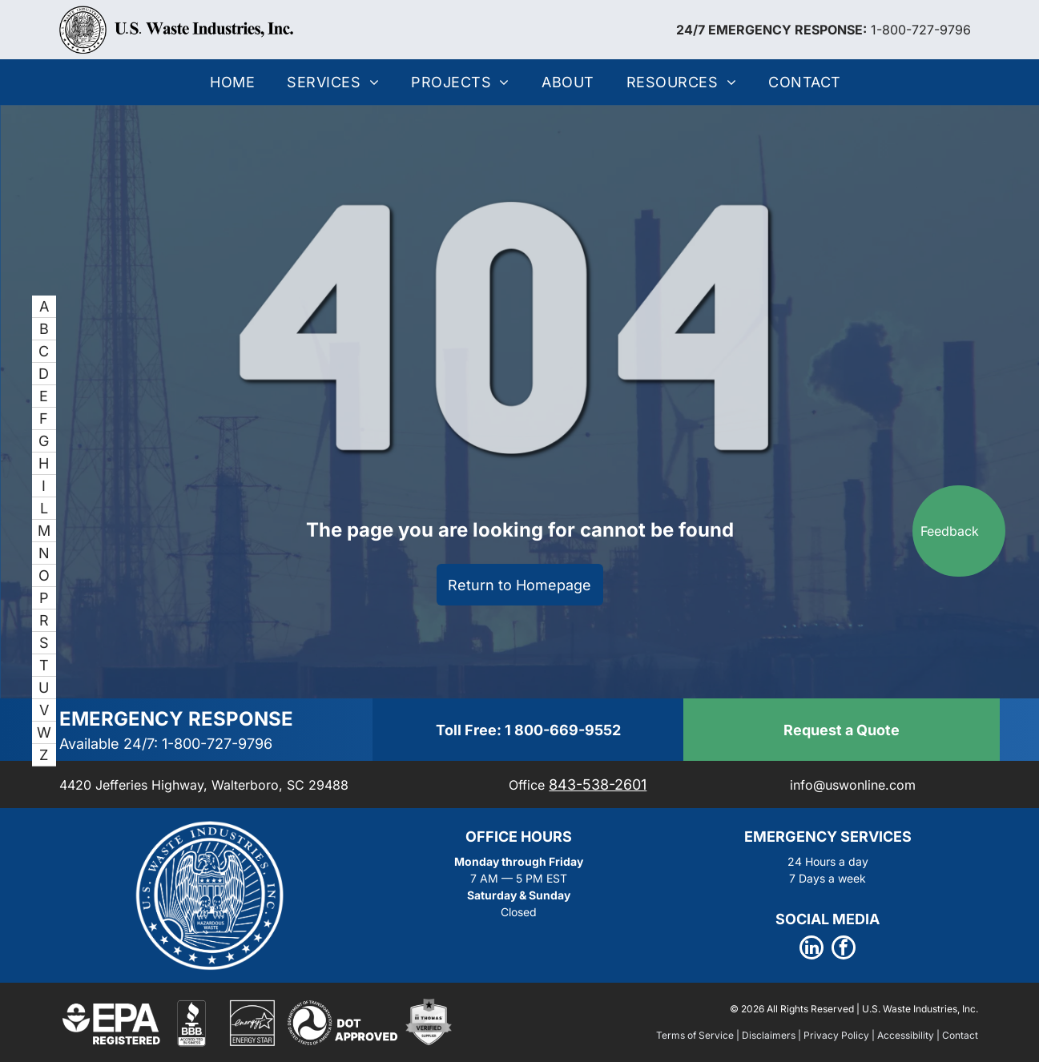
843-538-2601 (597, 784)
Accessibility (905, 1035)
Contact (960, 1035)
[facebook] (844, 949)
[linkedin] (811, 949)
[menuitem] (232, 82)
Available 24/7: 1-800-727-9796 (165, 743)
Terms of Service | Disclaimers (725, 1035)
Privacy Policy (836, 1035)
